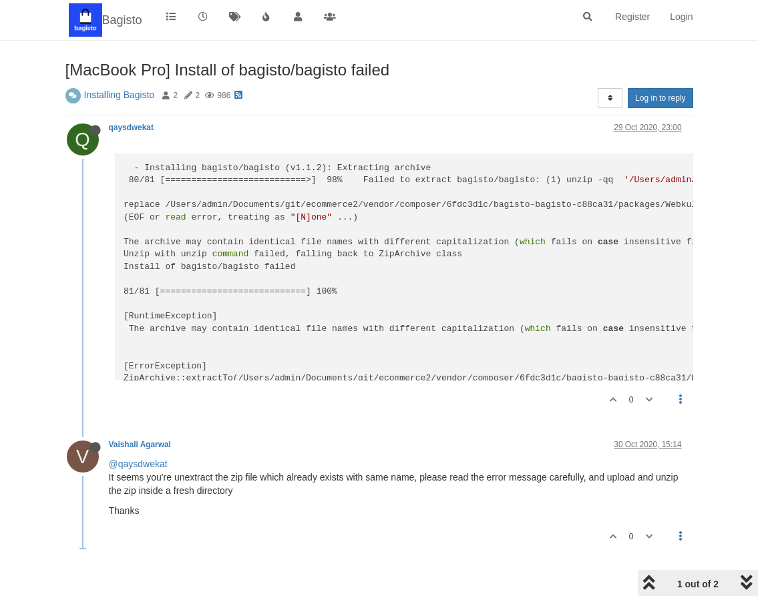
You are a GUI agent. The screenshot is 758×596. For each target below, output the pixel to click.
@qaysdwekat (138, 464)
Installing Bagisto (119, 94)
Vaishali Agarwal (140, 444)
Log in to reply (660, 98)
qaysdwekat (131, 127)
